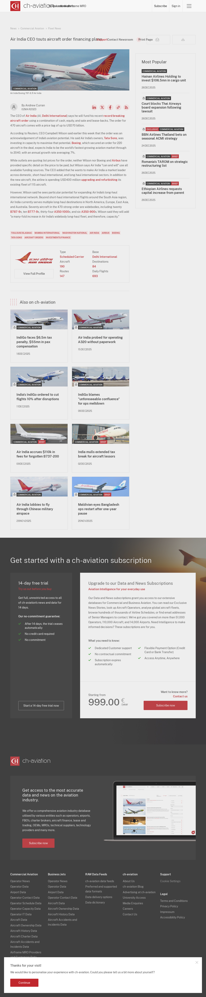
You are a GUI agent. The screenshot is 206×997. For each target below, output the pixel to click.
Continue (24, 982)
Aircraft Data (18, 919)
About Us (129, 881)
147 (62, 276)
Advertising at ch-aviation (139, 892)
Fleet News (54, 28)
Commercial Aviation (32, 28)
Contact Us (130, 914)
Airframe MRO (141, 6)
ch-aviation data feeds (99, 881)
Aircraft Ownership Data (25, 925)
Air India (31, 115)
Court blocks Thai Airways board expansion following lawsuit (161, 107)
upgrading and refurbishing (99, 179)
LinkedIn (94, 107)
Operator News (20, 881)
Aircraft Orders (34, 237)
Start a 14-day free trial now (41, 705)
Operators (78, 6)
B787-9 (15, 211)
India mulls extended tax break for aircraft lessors (96, 454)
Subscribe (160, 6)
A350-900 (88, 211)
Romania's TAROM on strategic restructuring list (165, 164)
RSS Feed (126, 107)
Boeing (76, 143)
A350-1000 (61, 211)
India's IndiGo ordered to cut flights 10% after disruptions (37, 397)
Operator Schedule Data (25, 903)
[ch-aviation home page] (32, 6)
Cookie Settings (170, 881)
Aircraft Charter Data (24, 936)
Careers (128, 908)
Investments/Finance (58, 237)
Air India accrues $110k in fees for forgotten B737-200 (37, 454)
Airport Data (18, 892)
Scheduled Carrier (72, 256)
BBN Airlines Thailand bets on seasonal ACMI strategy (164, 136)
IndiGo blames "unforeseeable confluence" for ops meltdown (99, 399)
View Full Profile (34, 273)
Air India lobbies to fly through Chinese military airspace (34, 509)
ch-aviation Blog (133, 886)
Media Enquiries (133, 903)
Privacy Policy (169, 906)
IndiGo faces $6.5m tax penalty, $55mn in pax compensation (34, 342)
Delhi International (54, 115)
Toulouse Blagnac (21, 233)
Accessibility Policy (172, 917)
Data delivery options (98, 896)
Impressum (167, 911)
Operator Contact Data (25, 897)
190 (62, 266)
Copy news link (118, 107)
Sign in (176, 6)
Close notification (197, 962)
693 (95, 276)
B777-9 (33, 211)
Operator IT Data (21, 914)
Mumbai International (47, 233)
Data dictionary (95, 902)
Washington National (74, 233)
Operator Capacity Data (25, 908)
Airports (122, 6)
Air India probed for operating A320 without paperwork (100, 340)
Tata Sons (110, 138)
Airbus (116, 160)
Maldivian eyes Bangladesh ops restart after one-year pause (98, 509)
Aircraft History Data (23, 930)
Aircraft (108, 6)
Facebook (110, 107)
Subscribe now (165, 705)
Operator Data (19, 886)
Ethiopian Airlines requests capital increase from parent (163, 191)
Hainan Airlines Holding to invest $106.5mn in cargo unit (164, 78)
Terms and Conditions (174, 900)
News (64, 6)
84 (94, 266)
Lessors (94, 6)
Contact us (180, 696)
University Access (134, 897)
